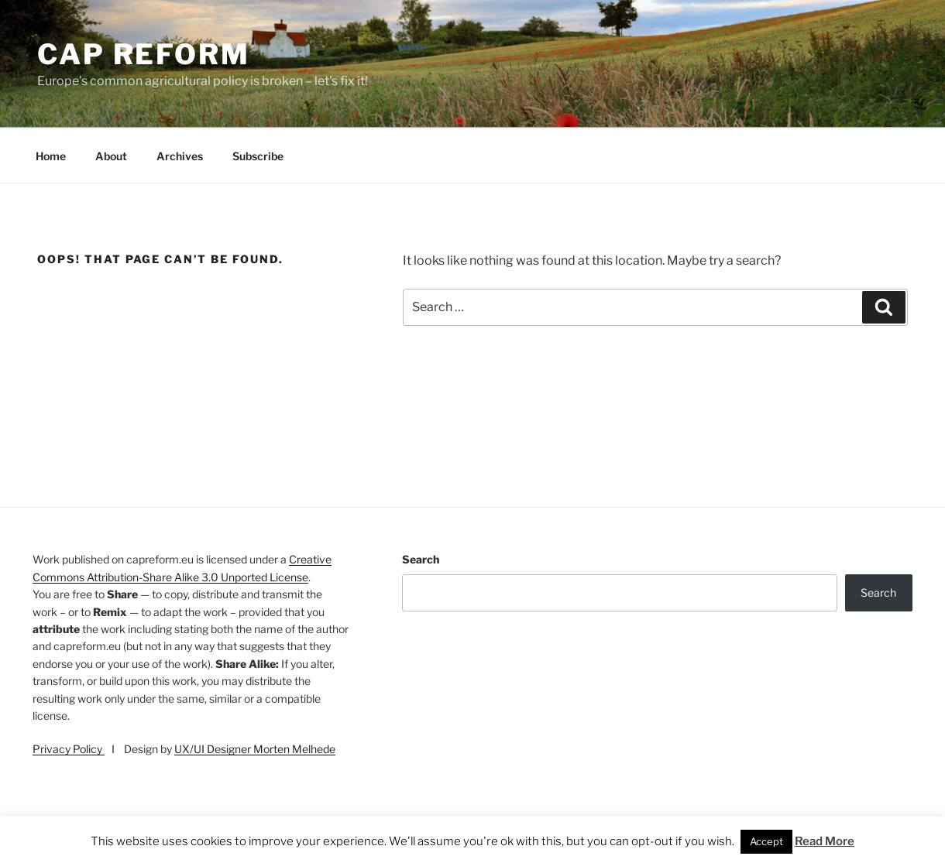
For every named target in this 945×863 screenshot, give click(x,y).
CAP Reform (143, 54)
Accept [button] (766, 841)
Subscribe (258, 156)
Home (51, 156)
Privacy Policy (69, 748)
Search (420, 559)
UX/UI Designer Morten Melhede (254, 748)
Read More (824, 841)
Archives (179, 156)
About (111, 156)
